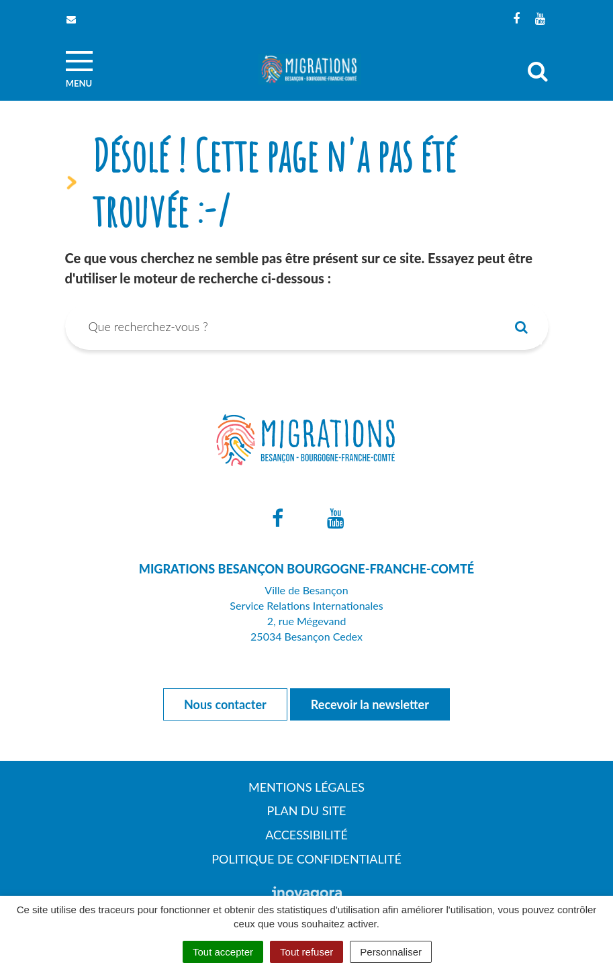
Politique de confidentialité (306, 858)
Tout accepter (223, 952)
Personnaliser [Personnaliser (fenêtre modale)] (391, 952)
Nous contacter (225, 704)
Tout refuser (306, 952)
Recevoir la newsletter (370, 704)
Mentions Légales (306, 787)
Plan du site (306, 810)
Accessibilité (306, 834)
